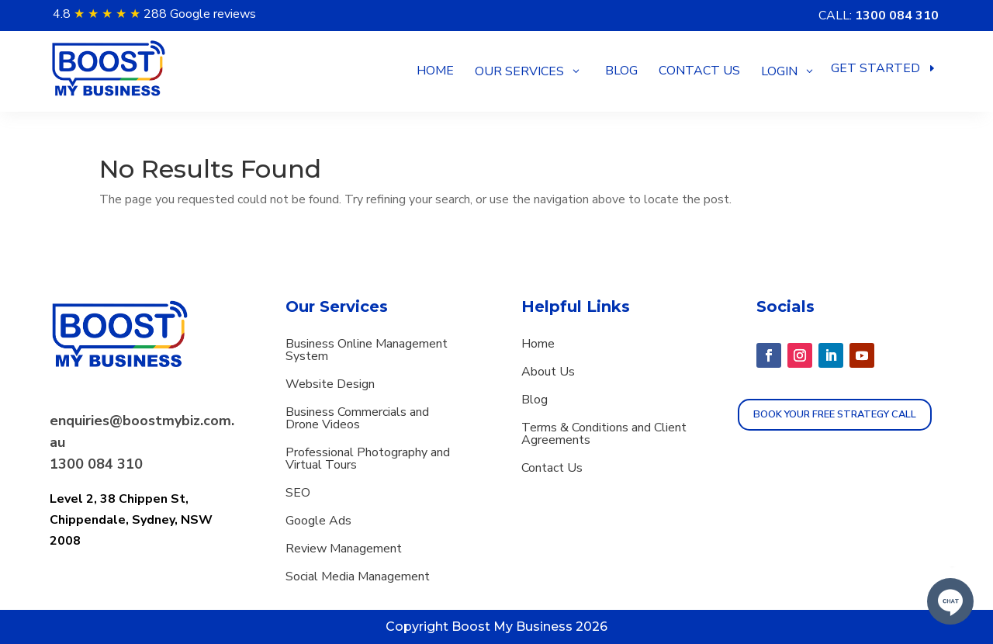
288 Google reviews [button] (200, 14)
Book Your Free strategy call (834, 414)
